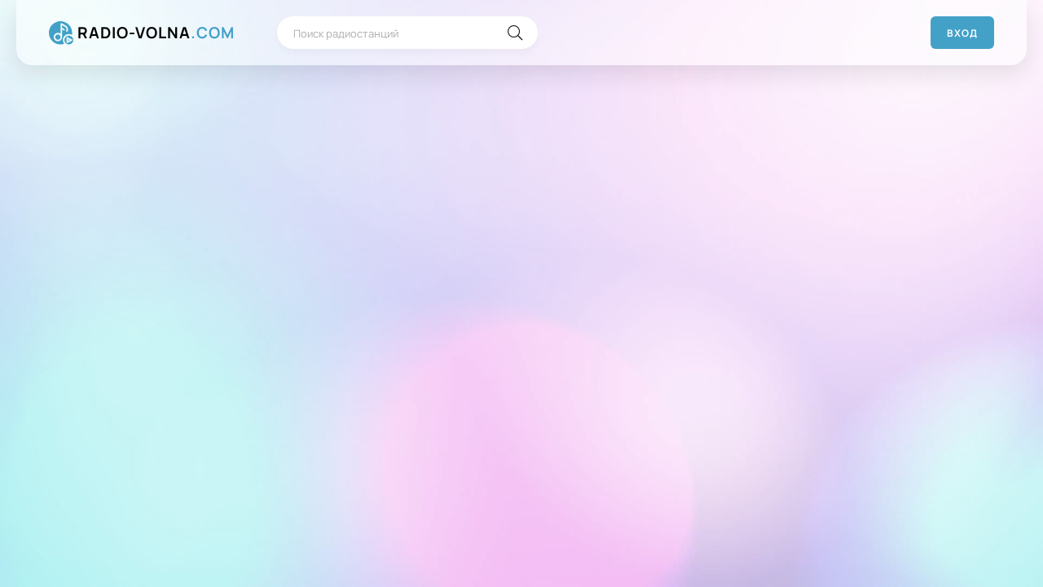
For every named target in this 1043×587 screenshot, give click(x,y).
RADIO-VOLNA (156, 33)
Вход (962, 33)
